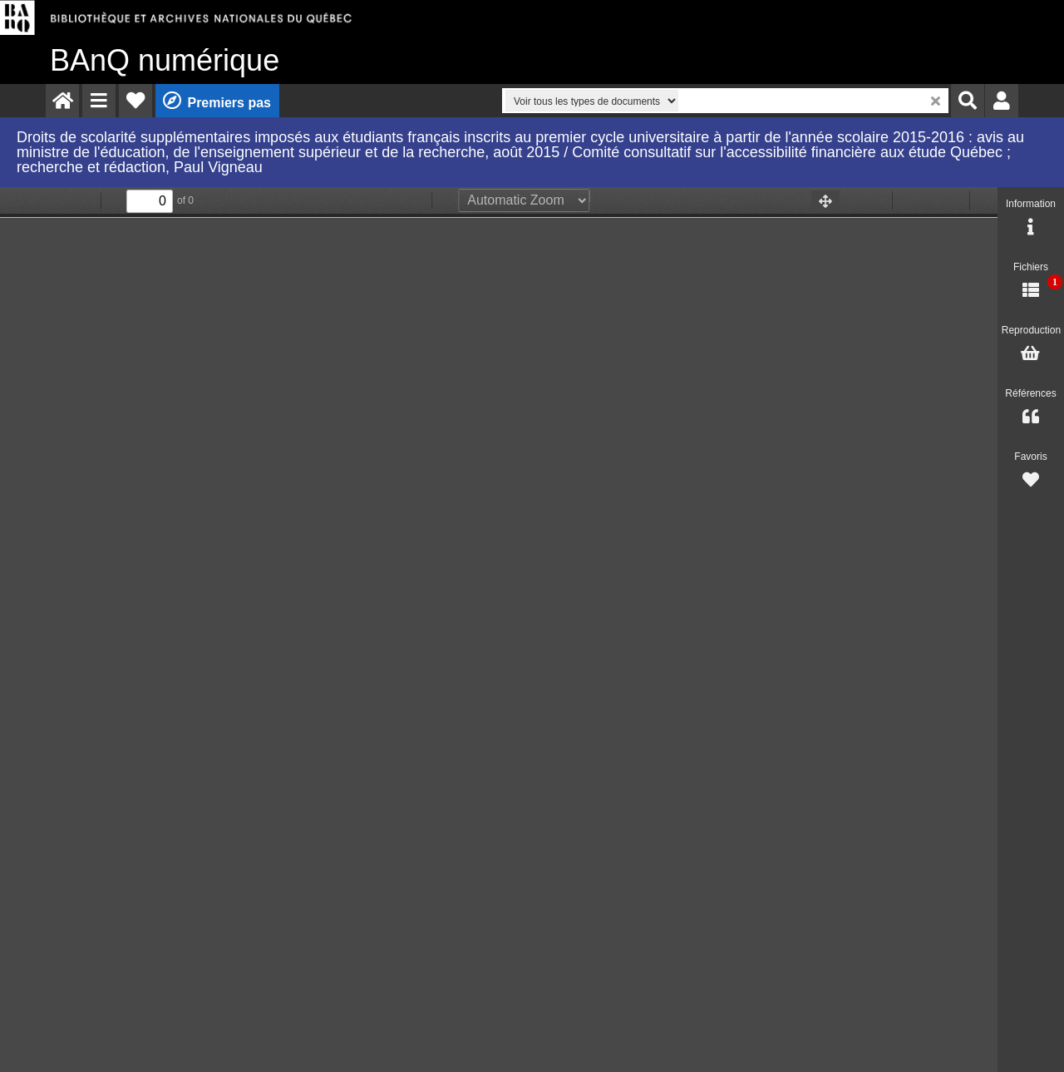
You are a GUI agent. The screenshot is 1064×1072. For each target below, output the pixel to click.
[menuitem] (62, 100)
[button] (99, 100)
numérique (164, 60)
